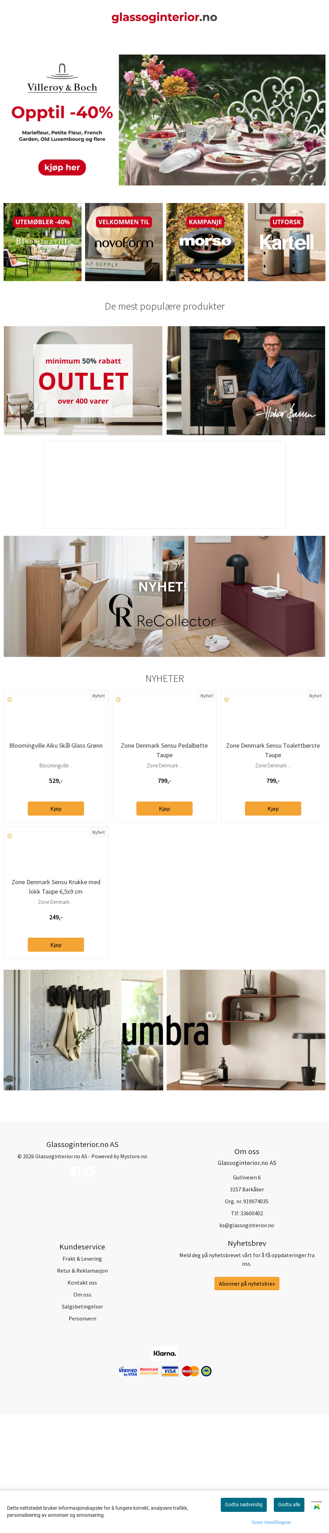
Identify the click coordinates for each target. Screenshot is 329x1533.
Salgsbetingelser (82, 1423)
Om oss (82, 1411)
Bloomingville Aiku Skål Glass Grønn (56, 804)
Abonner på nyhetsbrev (247, 1400)
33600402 (251, 1330)
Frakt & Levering (82, 1375)
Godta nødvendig (244, 1504)
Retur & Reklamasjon (82, 1387)
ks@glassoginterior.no (246, 1342)
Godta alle (289, 1504)
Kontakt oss (82, 1399)
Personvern (82, 1435)
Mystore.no (133, 1273)
